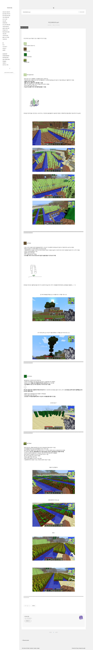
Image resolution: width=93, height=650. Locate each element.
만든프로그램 (6, 11)
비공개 (5, 39)
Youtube (34, 648)
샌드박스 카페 (5, 64)
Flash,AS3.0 (6, 31)
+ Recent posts (25, 640)
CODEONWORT (6, 55)
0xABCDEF (5, 53)
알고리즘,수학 (6, 13)
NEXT (56, 632)
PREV (50, 632)
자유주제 (5, 35)
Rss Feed (23, 648)
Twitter (28, 648)
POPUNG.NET (6, 57)
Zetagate (4, 61)
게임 (4, 33)
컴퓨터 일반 (6, 28)
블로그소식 (6, 37)
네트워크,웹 (6, 26)
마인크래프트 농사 (26, 12)
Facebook (31, 648)
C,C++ (5, 19)
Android (5, 22)
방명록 (4, 50)
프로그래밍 (6, 17)
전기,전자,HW (6, 24)
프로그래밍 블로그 (28, 618)
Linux (4, 21)
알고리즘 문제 (6, 15)
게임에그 (4, 63)
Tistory (77, 648)
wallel (84, 648)
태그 (3, 44)
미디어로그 (5, 46)
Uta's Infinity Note (6, 59)
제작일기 (5, 30)
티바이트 (9, 7)
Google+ (38, 648)
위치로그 (4, 48)
